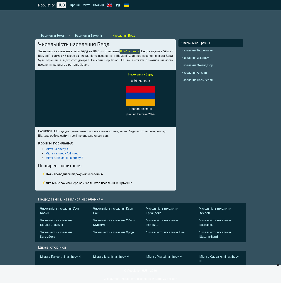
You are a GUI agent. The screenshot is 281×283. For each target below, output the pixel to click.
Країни (75, 5)
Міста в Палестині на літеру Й (60, 256)
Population (52, 5)
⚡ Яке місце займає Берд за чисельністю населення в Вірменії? (87, 183)
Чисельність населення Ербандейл (162, 211)
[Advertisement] (102, 20)
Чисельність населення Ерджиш (162, 223)
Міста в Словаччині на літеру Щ (219, 259)
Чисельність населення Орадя (113, 232)
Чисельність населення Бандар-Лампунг (56, 223)
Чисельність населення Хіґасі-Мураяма (114, 223)
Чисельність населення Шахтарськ (215, 223)
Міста (86, 5)
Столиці (98, 5)
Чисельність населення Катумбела (56, 234)
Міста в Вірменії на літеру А (64, 158)
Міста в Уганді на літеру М (164, 256)
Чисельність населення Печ (165, 232)
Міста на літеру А (57, 149)
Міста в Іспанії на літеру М (111, 256)
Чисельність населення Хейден (215, 211)
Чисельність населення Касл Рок (113, 211)
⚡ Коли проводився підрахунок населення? (72, 174)
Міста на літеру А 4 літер (62, 153)
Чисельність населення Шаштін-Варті (215, 234)
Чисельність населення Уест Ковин (59, 211)
